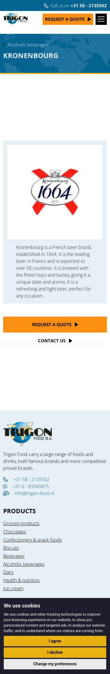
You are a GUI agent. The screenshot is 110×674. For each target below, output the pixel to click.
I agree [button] (55, 641)
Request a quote (65, 19)
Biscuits (11, 548)
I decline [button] (55, 652)
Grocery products (21, 523)
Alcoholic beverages (27, 45)
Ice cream (13, 588)
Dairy (8, 572)
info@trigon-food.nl (34, 493)
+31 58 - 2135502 (26, 479)
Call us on (75, 5)
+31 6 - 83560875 (26, 486)
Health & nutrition (21, 580)
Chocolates (14, 532)
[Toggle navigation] (101, 19)
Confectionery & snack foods (32, 540)
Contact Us (51, 341)
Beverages (13, 556)
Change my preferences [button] (54, 664)
